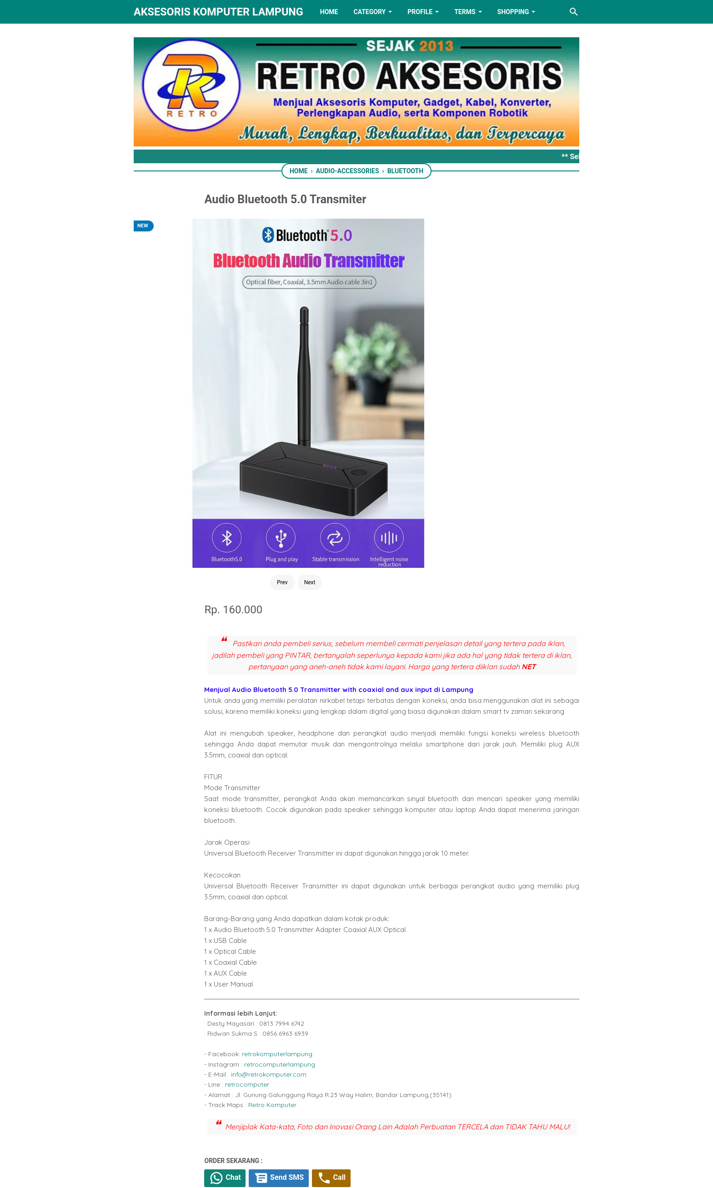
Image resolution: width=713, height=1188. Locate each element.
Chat (325, 834)
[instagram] (413, 1135)
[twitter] (332, 902)
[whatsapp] (352, 902)
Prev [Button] (197, 363)
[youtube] (384, 1135)
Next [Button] (225, 363)
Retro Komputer (371, 748)
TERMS (464, 11)
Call (439, 834)
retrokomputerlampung (376, 697)
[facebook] (311, 902)
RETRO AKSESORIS (382, 1172)
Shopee (363, 860)
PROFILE (419, 11)
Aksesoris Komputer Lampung (218, 11)
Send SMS (383, 834)
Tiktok (396, 860)
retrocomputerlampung (378, 707)
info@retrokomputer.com (368, 717)
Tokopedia (323, 860)
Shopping (513, 11)
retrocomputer (346, 727)
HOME (329, 11)
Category (369, 11)
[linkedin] (356, 1135)
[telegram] (373, 902)
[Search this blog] (573, 11)
